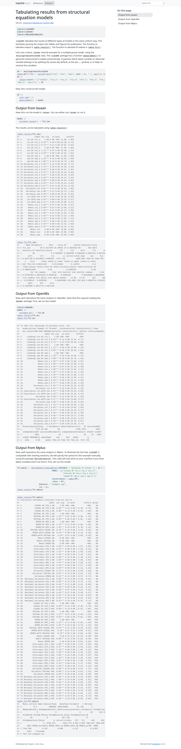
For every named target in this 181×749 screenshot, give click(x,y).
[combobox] (151, 3)
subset (22, 80)
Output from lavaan (127, 14)
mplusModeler (37, 468)
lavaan (29, 32)
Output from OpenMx (128, 19)
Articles (48, 3)
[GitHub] (164, 3)
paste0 (41, 74)
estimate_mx (25, 313)
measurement (25, 100)
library (21, 29)
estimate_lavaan (27, 122)
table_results (24, 134)
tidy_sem (23, 98)
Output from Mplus (127, 23)
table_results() (42, 48)
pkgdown (156, 744)
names (20, 74)
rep (47, 74)
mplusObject (52, 468)
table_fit (22, 242)
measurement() (90, 56)
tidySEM (20, 3)
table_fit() (94, 48)
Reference (38, 3)
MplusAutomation (34, 35)
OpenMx (29, 307)
